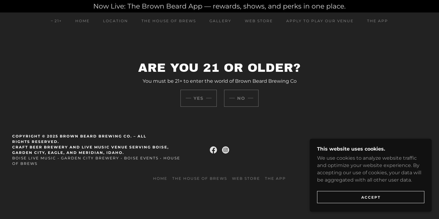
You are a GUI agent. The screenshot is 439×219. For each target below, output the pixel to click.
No (241, 98)
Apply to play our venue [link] (320, 21)
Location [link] (115, 21)
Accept (370, 197)
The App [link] (377, 21)
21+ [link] (58, 21)
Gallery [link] (220, 21)
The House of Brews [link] (168, 21)
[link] (213, 150)
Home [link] (82, 21)
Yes (199, 98)
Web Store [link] (259, 21)
